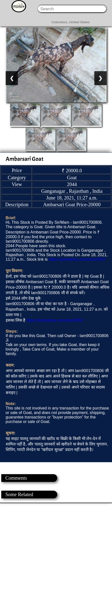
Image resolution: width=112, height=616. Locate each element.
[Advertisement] (56, 559)
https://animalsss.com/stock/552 (77, 259)
